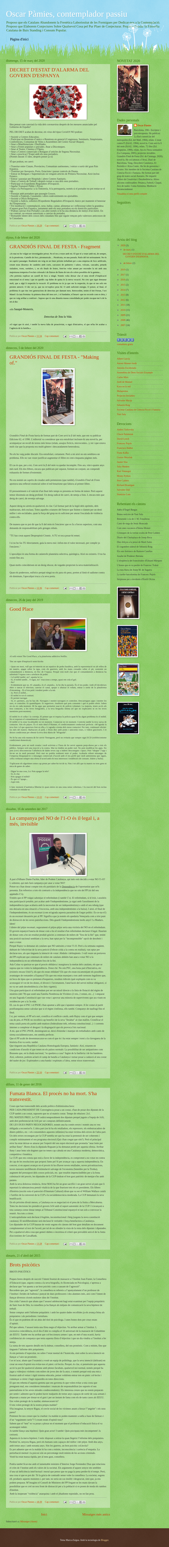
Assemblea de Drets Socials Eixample (135, 372)
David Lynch (123, 439)
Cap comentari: (52, 225)
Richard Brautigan (125, 485)
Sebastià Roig (123, 405)
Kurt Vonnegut (124, 471)
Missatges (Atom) (28, 1521)
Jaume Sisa (122, 462)
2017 (123, 274)
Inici (44, 1514)
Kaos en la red (123, 386)
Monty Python (123, 476)
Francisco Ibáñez (125, 448)
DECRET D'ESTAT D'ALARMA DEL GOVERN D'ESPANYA (49, 72)
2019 (123, 269)
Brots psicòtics (25, 1264)
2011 (123, 305)
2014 (123, 290)
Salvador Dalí (123, 490)
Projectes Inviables (126, 395)
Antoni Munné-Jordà (127, 363)
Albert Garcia (123, 358)
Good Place (21, 609)
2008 (123, 320)
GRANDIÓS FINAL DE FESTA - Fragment (55, 246)
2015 (123, 285)
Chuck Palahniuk (125, 434)
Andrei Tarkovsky (125, 429)
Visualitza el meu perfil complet (132, 194)
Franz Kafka (123, 453)
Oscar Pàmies (144, 125)
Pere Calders (123, 480)
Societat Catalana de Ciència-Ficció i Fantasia (138, 409)
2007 (123, 325)
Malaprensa (122, 391)
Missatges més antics (96, 1514)
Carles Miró (122, 377)
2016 (123, 279)
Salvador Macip (124, 400)
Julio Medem (123, 466)
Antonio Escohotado (126, 368)
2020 (123, 245)
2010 (123, 310)
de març (127, 249)
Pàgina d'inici (19, 39)
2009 (123, 315)
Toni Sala (121, 414)
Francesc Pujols (124, 443)
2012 (123, 300)
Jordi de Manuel (124, 382)
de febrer (127, 263)
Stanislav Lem (123, 494)
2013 (123, 295)
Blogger (104, 1540)
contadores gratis (125, 344)
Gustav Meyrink (124, 457)
